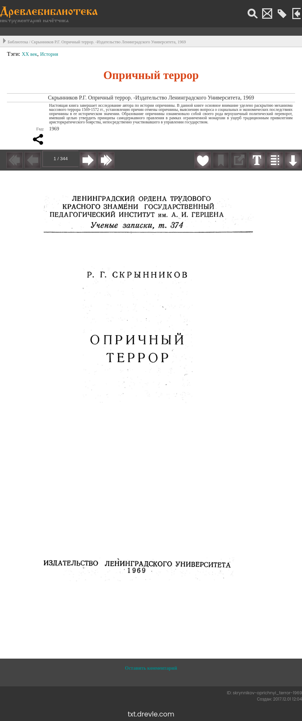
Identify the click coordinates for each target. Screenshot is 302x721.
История (49, 54)
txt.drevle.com (151, 714)
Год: (40, 129)
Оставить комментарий (151, 668)
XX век (29, 54)
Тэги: (14, 54)
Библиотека (18, 42)
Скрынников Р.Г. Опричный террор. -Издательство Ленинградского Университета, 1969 (108, 42)
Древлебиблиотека (49, 12)
